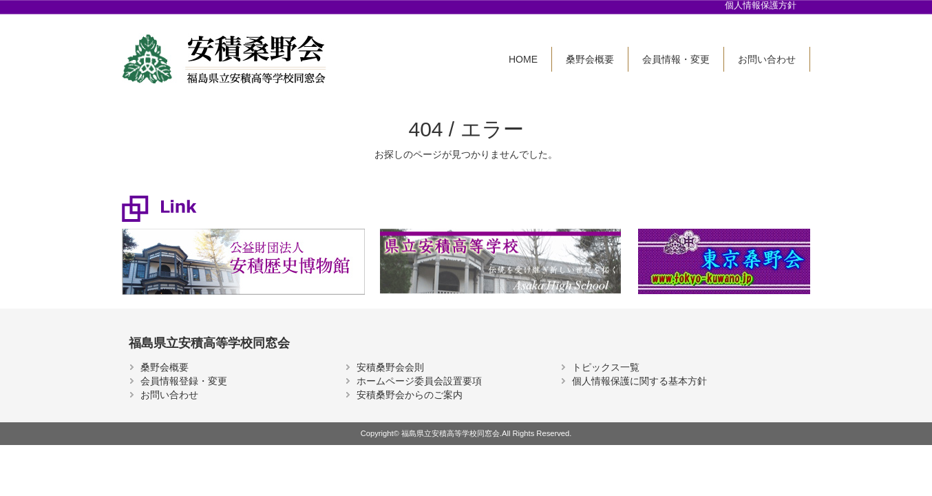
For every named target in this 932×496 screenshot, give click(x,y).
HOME (523, 59)
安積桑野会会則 (390, 367)
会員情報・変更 (676, 59)
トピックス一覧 (605, 367)
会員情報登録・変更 (183, 380)
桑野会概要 (590, 59)
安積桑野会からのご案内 (410, 394)
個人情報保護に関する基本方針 (639, 380)
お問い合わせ (767, 59)
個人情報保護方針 (760, 5)
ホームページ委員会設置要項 (419, 380)
